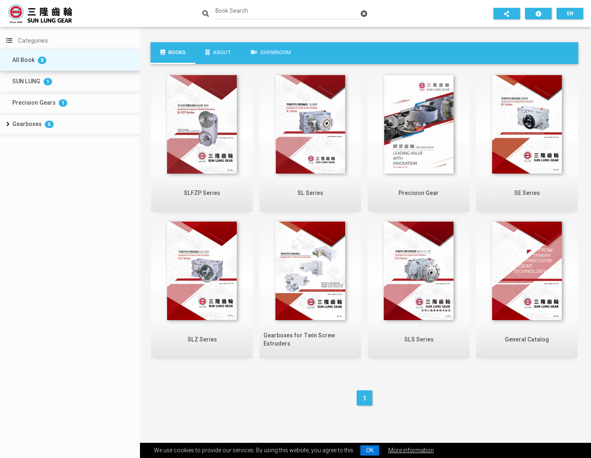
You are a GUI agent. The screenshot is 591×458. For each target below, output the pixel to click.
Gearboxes (33, 124)
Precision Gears (39, 103)
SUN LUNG (32, 81)
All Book (29, 60)
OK (369, 450)
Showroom (271, 52)
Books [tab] (173, 52)
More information (411, 450)
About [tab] (218, 52)
